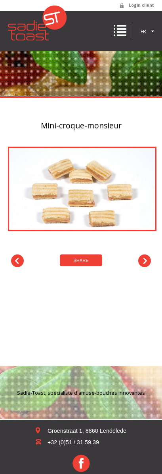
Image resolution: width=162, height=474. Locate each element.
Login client (141, 5)
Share (81, 260)
